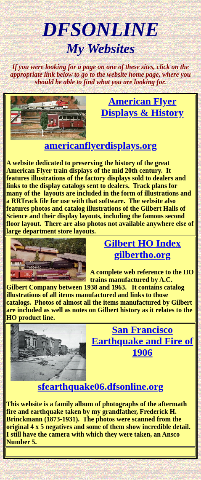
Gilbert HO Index (142, 243)
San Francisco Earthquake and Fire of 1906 (142, 341)
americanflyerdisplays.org (100, 145)
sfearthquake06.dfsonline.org (101, 386)
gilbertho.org (142, 254)
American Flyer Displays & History (142, 107)
